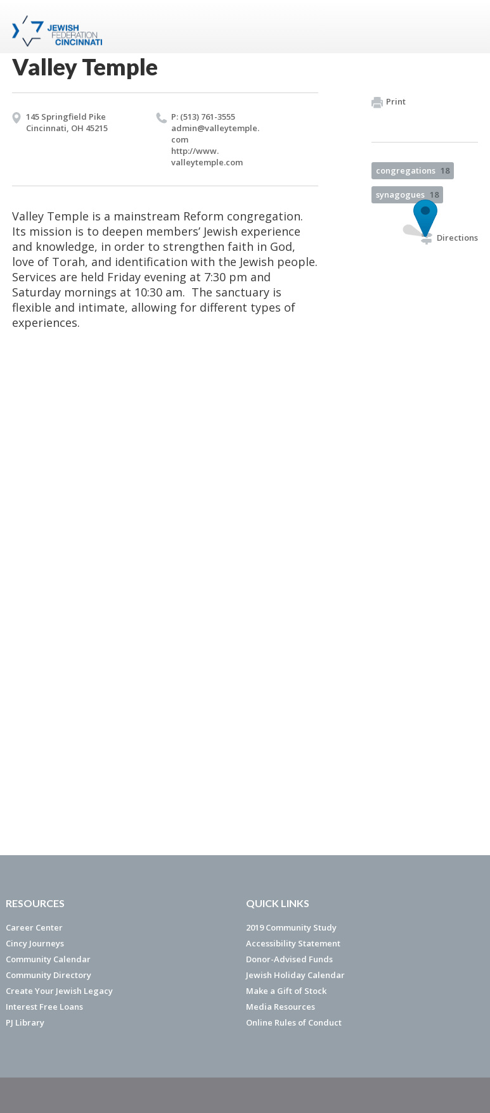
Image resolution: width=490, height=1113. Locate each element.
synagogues (407, 194)
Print (388, 102)
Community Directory (48, 975)
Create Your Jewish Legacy (59, 990)
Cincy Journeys (35, 943)
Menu (463, 26)
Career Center (34, 927)
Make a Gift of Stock (286, 990)
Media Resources (280, 1006)
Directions (449, 237)
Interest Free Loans (44, 1006)
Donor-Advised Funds (289, 959)
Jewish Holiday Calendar (295, 975)
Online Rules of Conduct (294, 1022)
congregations (412, 170)
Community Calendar (48, 959)
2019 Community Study (291, 927)
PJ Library (25, 1022)
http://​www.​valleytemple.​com (207, 156)
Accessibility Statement (293, 943)
